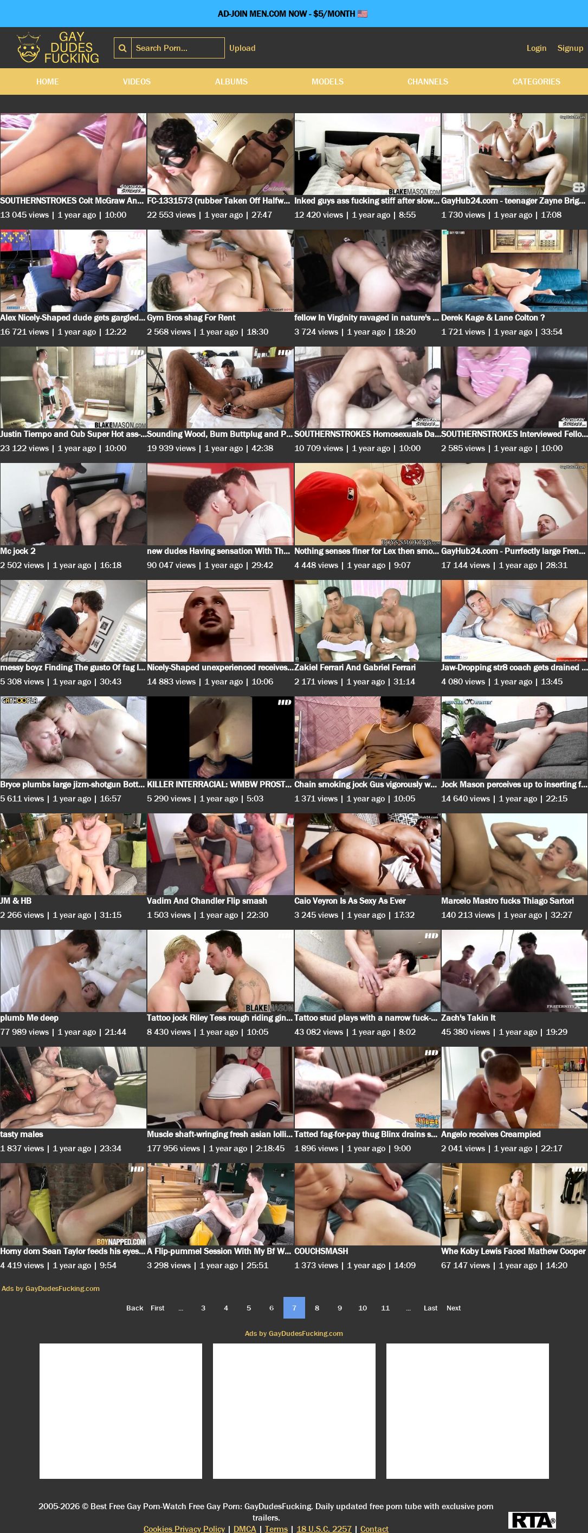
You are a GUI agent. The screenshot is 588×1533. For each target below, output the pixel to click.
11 (385, 1308)
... (180, 1308)
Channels (428, 81)
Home (47, 81)
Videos (137, 81)
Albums (231, 81)
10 (362, 1308)
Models (328, 81)
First (158, 1308)
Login (537, 48)
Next (454, 1308)
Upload (242, 48)
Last (431, 1308)
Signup (571, 48)
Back (134, 1308)
